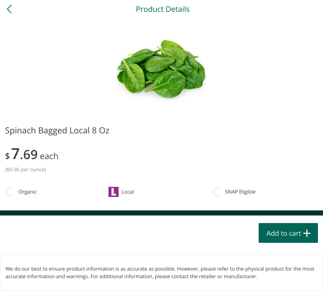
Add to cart (284, 233)
